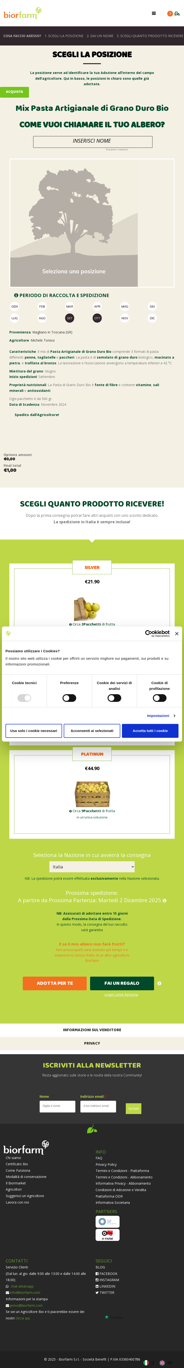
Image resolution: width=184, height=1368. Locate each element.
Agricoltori (14, 1189)
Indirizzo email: (93, 1096)
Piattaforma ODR (109, 1196)
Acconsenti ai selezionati (92, 731)
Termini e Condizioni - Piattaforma (122, 1170)
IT (153, 1362)
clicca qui (22, 1318)
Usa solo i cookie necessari (33, 731)
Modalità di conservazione (26, 1176)
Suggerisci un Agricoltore (25, 1195)
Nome (44, 1096)
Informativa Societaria (113, 1202)
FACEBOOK (106, 1273)
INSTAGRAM (107, 1280)
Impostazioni (158, 716)
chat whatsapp (22, 1286)
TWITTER (105, 1292)
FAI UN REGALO (121, 983)
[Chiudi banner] (176, 633)
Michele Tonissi (43, 340)
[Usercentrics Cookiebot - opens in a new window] (149, 633)
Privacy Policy (106, 1164)
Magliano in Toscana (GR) (52, 332)
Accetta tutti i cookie (150, 731)
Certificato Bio (17, 1164)
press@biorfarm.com (26, 1305)
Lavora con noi (17, 1202)
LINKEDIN (105, 1286)
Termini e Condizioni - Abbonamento (124, 1177)
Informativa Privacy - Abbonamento (123, 1183)
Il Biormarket (16, 1183)
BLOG (100, 1267)
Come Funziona (18, 1170)
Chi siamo (13, 1157)
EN (169, 1362)
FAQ (99, 1158)
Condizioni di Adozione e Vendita (121, 1190)
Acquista (14, 92)
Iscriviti (133, 1108)
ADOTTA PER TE (55, 983)
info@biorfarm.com (25, 1292)
